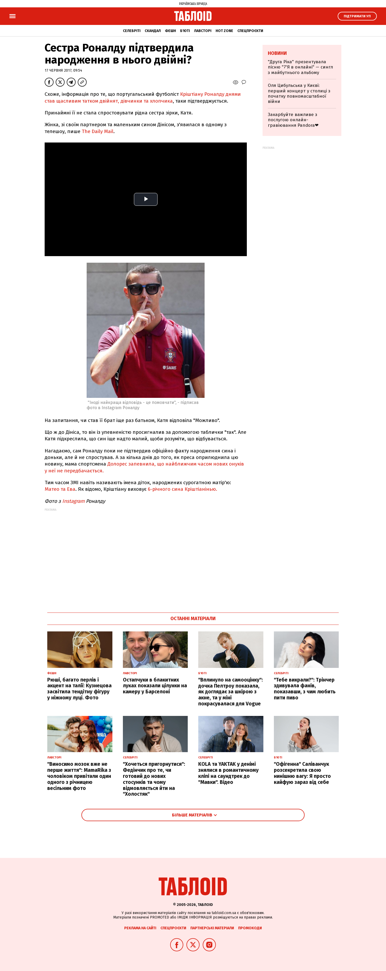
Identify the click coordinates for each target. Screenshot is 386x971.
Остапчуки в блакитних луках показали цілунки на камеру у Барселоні (155, 686)
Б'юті (185, 31)
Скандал (153, 31)
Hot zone (224, 31)
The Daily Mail (97, 131)
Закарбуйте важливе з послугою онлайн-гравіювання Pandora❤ (293, 120)
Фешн (170, 31)
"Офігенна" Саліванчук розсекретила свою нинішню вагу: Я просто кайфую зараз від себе (302, 773)
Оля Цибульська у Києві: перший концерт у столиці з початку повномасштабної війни (299, 93)
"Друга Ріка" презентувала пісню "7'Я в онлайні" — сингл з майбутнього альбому (300, 67)
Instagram (73, 501)
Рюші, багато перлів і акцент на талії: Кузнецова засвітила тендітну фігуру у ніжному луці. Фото (79, 689)
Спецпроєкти (250, 31)
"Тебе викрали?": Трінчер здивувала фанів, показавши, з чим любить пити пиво (305, 689)
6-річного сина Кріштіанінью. (182, 489)
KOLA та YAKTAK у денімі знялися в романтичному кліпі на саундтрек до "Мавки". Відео (228, 773)
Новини (277, 53)
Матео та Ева (60, 489)
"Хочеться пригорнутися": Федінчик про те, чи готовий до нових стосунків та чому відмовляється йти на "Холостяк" (154, 779)
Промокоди (250, 928)
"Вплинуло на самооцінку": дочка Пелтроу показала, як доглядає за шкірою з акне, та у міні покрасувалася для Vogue (230, 692)
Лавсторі (202, 31)
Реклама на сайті (140, 928)
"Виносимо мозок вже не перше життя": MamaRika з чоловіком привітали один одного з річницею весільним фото (79, 776)
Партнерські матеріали (212, 928)
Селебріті (131, 31)
